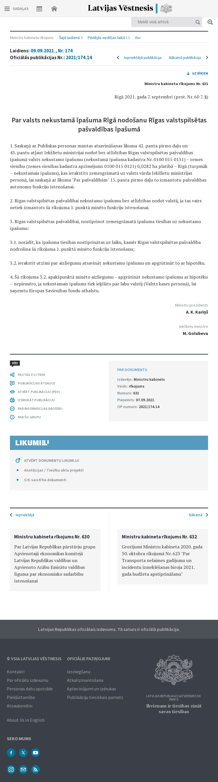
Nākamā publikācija (185, 57)
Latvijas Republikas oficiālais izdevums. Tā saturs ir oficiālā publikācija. (109, 629)
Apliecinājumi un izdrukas (91, 689)
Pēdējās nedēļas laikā (106, 37)
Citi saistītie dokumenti (45, 479)
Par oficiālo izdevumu (27, 680)
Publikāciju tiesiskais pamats (95, 697)
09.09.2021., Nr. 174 (52, 51)
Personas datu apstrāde (30, 689)
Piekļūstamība (21, 697)
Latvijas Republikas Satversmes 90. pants (173, 697)
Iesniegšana (78, 671)
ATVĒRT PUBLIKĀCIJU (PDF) (39, 392)
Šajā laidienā (69, 37)
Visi (138, 37)
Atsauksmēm (19, 706)
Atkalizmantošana (85, 680)
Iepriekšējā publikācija (143, 57)
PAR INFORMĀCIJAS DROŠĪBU (40, 408)
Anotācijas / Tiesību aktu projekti (54, 470)
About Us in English (26, 720)
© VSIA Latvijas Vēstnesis (34, 658)
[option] (55, 560)
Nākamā (195, 514)
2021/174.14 (79, 57)
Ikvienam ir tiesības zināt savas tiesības (174, 708)
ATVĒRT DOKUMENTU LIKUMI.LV (51, 460)
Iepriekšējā (25, 514)
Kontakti (15, 671)
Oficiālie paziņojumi (88, 658)
